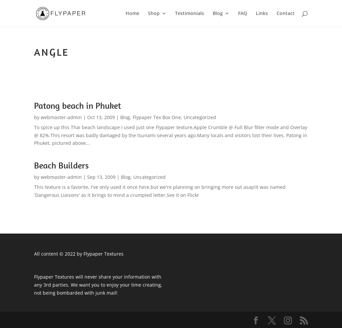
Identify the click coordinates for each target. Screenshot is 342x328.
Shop (154, 13)
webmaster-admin (61, 117)
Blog (218, 13)
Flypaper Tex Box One (157, 117)
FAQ (242, 13)
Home (132, 13)
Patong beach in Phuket (77, 105)
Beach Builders (61, 165)
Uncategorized (200, 117)
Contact (286, 13)
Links (262, 13)
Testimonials (189, 13)
